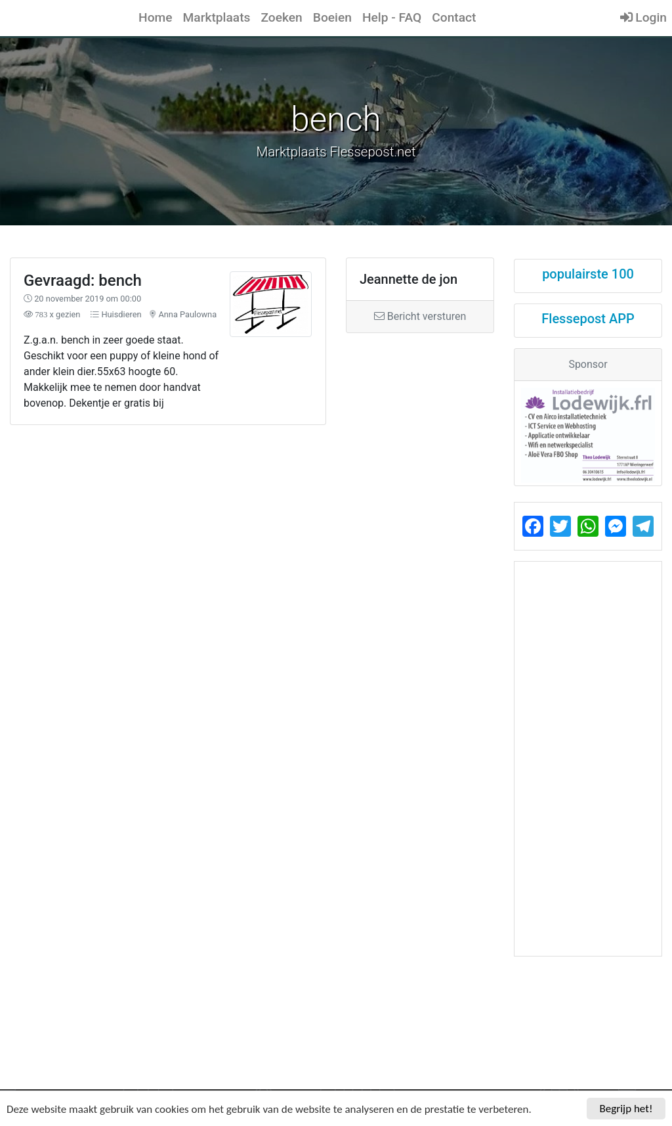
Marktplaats (217, 17)
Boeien (332, 17)
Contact (454, 17)
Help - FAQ (391, 17)
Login (643, 17)
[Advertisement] (252, 516)
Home (155, 17)
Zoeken (281, 17)
